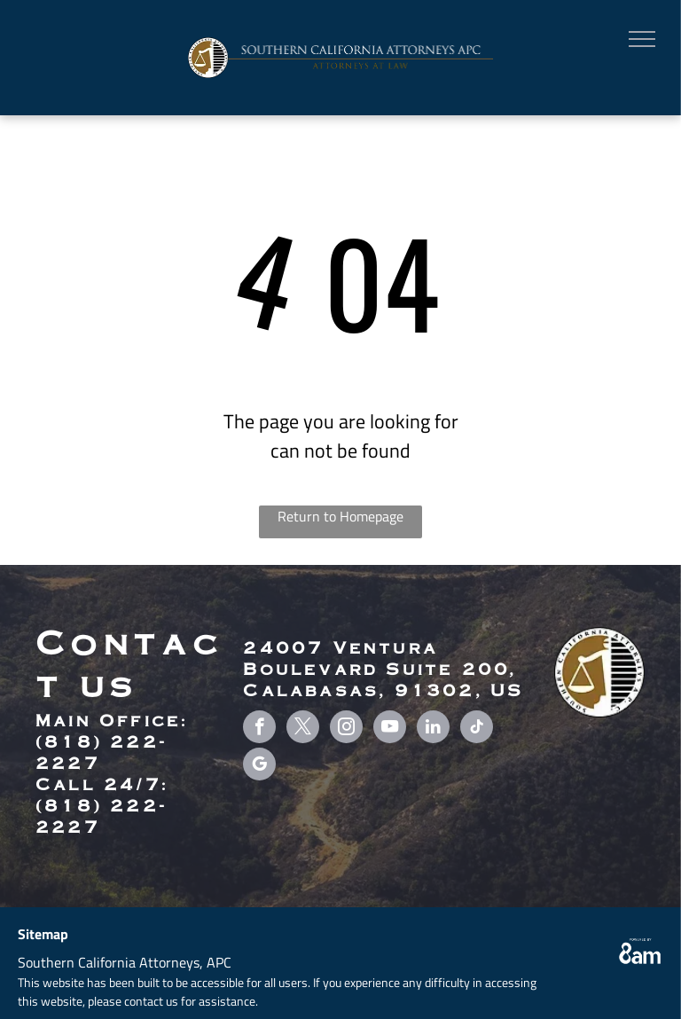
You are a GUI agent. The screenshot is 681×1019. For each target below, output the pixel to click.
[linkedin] (433, 729)
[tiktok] (476, 729)
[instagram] (346, 729)
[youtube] (389, 729)
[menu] (642, 39)
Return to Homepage (340, 516)
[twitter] (302, 729)
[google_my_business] (259, 766)
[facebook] (259, 729)
